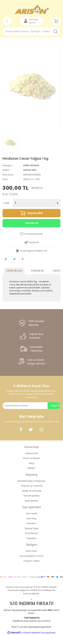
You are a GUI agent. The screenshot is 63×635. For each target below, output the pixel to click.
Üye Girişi (31, 518)
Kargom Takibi (31, 560)
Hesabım (31, 523)
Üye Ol (32, 22)
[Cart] (56, 21)
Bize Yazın (31, 551)
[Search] (31, 31)
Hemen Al (31, 223)
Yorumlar (37, 270)
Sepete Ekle (35, 213)
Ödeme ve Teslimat (31, 485)
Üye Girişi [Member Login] (33, 19)
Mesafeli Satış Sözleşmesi (31, 481)
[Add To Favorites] (31, 234)
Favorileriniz (31, 533)
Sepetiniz (32, 538)
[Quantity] (36, 203)
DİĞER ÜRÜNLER (31, 165)
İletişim (31, 468)
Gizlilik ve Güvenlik (31, 490)
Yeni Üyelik (31, 513)
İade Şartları (31, 500)
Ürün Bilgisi (14, 270)
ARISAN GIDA (30, 170)
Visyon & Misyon (31, 458)
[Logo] (31, 9)
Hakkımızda (31, 453)
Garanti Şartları (31, 495)
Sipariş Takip (31, 528)
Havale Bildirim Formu (31, 556)
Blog (31, 463)
